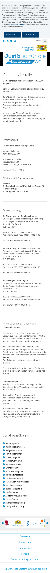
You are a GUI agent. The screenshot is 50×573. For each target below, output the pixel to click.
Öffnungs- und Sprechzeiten (25, 559)
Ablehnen (11, 34)
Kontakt (25, 553)
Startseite (25, 536)
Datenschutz (25, 548)
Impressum (25, 542)
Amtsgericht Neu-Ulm (24, 47)
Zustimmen (29, 34)
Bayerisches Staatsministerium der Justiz (26, 568)
